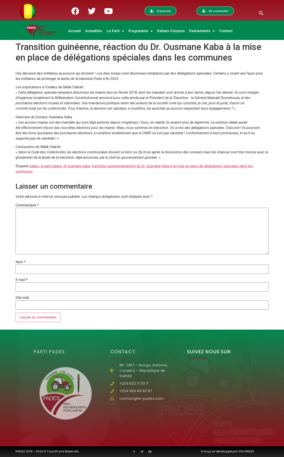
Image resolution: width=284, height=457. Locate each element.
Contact (226, 31)
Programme (140, 31)
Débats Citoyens (171, 31)
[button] (261, 13)
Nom (20, 262)
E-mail (22, 280)
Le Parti (115, 31)
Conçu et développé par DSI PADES (227, 451)
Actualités (93, 31)
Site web (22, 297)
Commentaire (27, 205)
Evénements (202, 31)
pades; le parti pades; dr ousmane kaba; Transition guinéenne (76, 166)
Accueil (74, 31)
